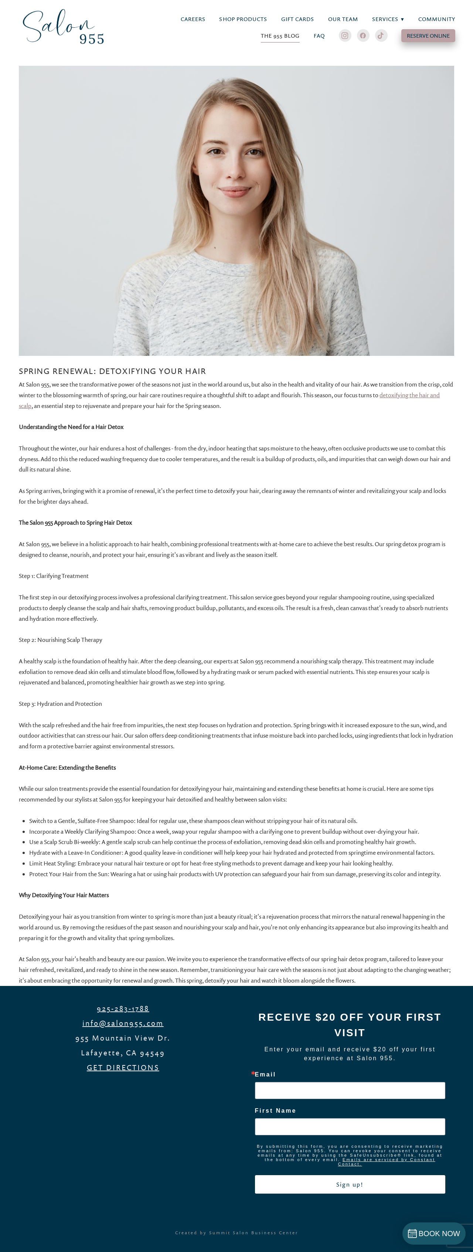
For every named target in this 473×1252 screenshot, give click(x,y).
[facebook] (363, 35)
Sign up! (350, 1184)
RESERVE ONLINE (428, 36)
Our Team (343, 19)
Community (436, 19)
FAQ (319, 36)
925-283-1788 (123, 1008)
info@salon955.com (123, 1023)
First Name (276, 1111)
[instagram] (345, 35)
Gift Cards (297, 19)
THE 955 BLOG (280, 36)
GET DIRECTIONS (123, 1067)
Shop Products (243, 19)
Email (265, 1075)
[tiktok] (381, 35)
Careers (193, 19)
